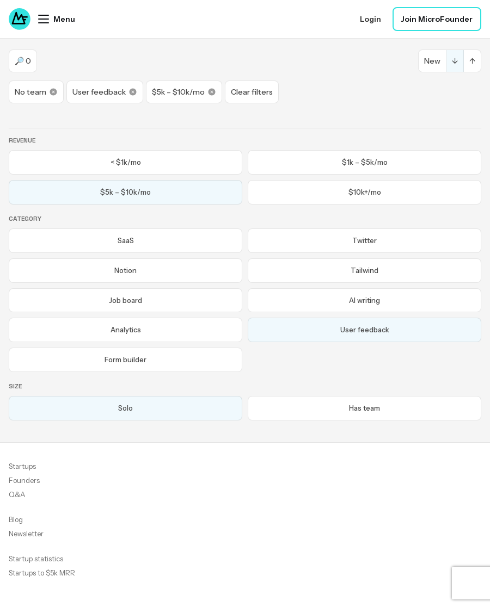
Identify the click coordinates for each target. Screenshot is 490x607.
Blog (16, 519)
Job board (125, 300)
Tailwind (364, 270)
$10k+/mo (364, 192)
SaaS (126, 240)
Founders (24, 480)
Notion (125, 270)
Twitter (364, 240)
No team (36, 92)
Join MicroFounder (437, 19)
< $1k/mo (126, 162)
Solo (125, 408)
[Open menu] (57, 19)
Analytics (126, 329)
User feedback (104, 92)
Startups (22, 466)
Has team (364, 408)
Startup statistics (36, 558)
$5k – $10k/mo (184, 92)
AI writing (364, 300)
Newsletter (26, 533)
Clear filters (252, 92)
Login (370, 19)
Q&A (17, 494)
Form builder (125, 359)
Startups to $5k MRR (42, 572)
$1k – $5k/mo (365, 162)
